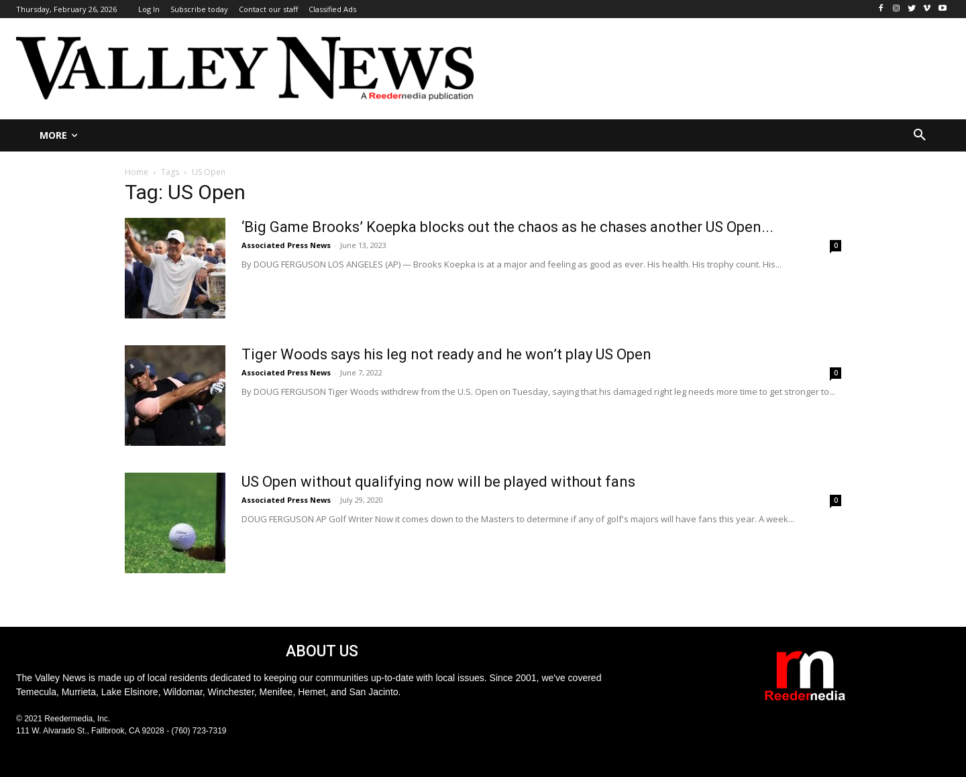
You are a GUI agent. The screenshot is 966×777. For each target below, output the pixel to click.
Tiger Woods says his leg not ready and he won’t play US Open (446, 354)
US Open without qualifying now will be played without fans (438, 481)
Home (136, 172)
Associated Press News (286, 245)
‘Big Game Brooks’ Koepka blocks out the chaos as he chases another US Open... (507, 227)
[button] (920, 135)
